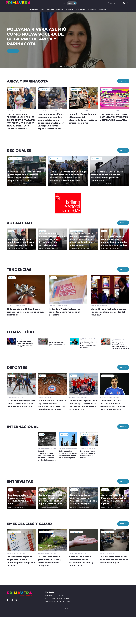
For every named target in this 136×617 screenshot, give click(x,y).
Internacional (80, 9)
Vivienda (53, 277)
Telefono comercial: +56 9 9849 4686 (57, 601)
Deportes (102, 9)
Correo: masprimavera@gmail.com (57, 598)
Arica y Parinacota (47, 9)
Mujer (10, 489)
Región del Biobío (96, 158)
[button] (59, 66)
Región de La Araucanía (46, 532)
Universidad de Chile (107, 375)
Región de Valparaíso (56, 158)
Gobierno (42, 231)
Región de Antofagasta (15, 158)
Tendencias (69, 9)
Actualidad (34, 9)
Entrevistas (92, 9)
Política (11, 231)
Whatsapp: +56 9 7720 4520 (54, 595)
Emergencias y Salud (14, 532)
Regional (59, 9)
